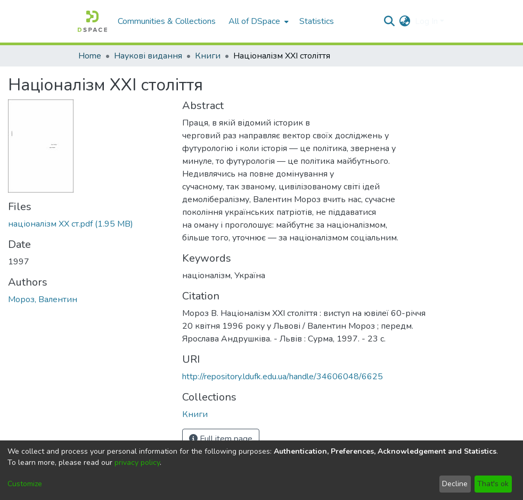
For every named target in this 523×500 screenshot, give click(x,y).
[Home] (92, 21)
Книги (207, 56)
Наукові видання (148, 56)
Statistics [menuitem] (316, 21)
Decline (455, 484)
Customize (24, 484)
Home (89, 56)
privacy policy (137, 462)
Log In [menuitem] (426, 21)
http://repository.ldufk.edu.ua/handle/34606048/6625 (282, 376)
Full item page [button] (220, 439)
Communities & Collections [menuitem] (167, 21)
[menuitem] (257, 21)
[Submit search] (389, 21)
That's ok (493, 484)
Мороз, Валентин (42, 299)
